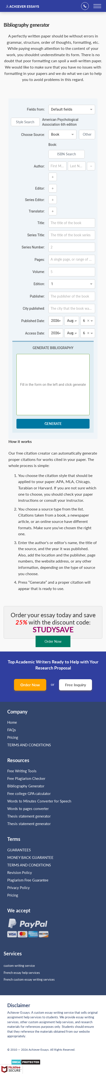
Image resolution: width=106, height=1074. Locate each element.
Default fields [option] (61, 109)
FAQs (11, 730)
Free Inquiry (75, 684)
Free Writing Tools (22, 771)
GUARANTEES (19, 850)
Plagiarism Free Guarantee (27, 880)
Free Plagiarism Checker (26, 778)
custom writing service (19, 966)
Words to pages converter (28, 808)
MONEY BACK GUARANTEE (30, 857)
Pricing (12, 737)
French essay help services (22, 973)
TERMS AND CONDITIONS (29, 745)
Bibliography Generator (25, 786)
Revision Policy (19, 872)
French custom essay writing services (29, 979)
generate (53, 424)
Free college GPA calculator (29, 793)
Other (87, 134)
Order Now (30, 684)
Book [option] (55, 134)
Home (12, 722)
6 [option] (84, 320)
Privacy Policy (18, 887)
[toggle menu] (97, 6)
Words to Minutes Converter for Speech (39, 801)
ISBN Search (66, 154)
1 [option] (52, 284)
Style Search (25, 122)
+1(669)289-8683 (86, 6)
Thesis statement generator (29, 816)
